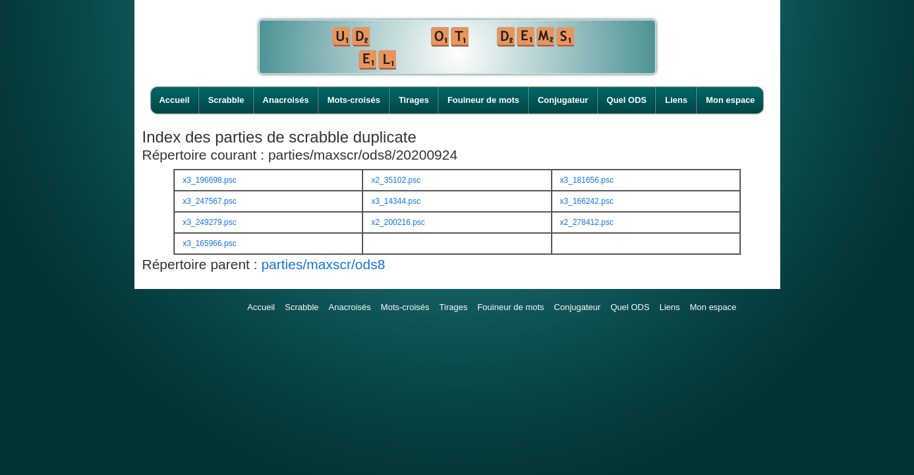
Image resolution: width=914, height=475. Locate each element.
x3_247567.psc (209, 201)
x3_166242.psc (587, 201)
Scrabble (226, 100)
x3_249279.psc (209, 222)
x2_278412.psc (587, 222)
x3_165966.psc (209, 243)
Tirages (414, 100)
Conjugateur (563, 100)
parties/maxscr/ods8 (323, 264)
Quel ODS (627, 100)
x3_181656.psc (587, 180)
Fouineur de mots (483, 100)
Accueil (174, 100)
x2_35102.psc (395, 180)
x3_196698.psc (209, 180)
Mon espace (730, 100)
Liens (676, 100)
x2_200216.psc (397, 222)
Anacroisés (286, 100)
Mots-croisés (354, 100)
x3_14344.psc (395, 201)
